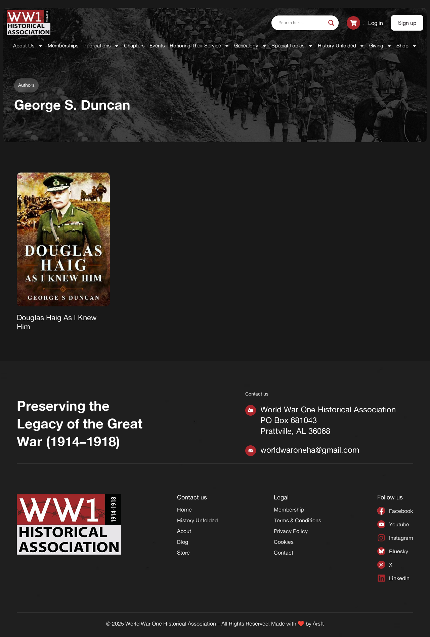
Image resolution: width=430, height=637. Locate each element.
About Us (28, 46)
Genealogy (250, 46)
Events (157, 45)
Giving (380, 46)
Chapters (134, 45)
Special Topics (292, 46)
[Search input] (302, 23)
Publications (101, 46)
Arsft (318, 623)
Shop (406, 46)
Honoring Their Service (199, 46)
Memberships (63, 45)
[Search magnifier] (331, 23)
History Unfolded (341, 46)
